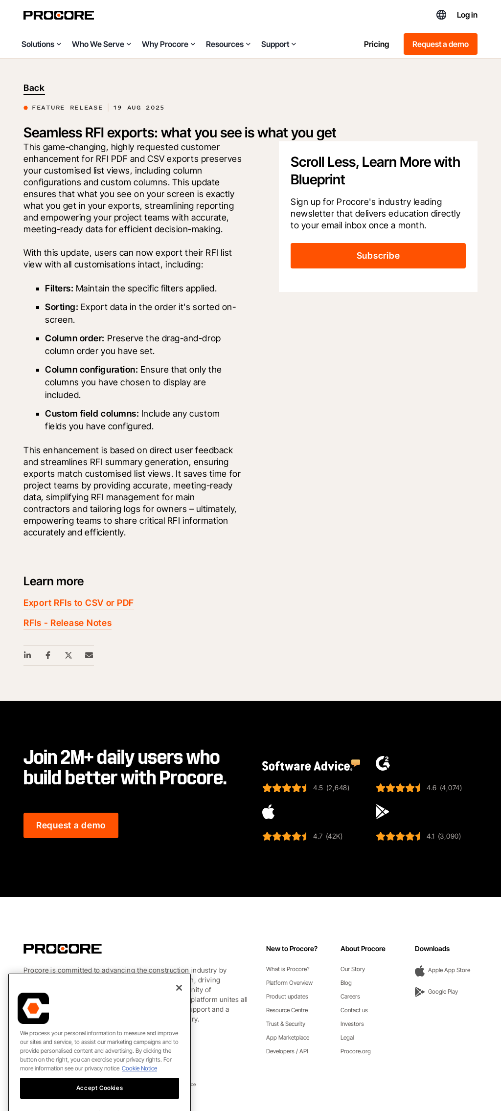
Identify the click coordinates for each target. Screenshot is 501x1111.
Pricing (376, 44)
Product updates (287, 996)
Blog (346, 982)
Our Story (353, 969)
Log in (467, 15)
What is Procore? (288, 969)
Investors (352, 1023)
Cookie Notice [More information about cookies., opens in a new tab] (139, 1083)
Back (34, 88)
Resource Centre (287, 1010)
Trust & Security (285, 1023)
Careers (350, 996)
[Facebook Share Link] (48, 655)
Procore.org (356, 1051)
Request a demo (440, 44)
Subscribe (378, 255)
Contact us (354, 1010)
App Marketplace (287, 1037)
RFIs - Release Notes (67, 623)
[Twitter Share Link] (69, 655)
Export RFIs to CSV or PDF (78, 603)
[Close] (179, 1002)
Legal (347, 1037)
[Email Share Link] (89, 655)
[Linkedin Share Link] (27, 655)
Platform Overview (289, 982)
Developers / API (287, 1051)
